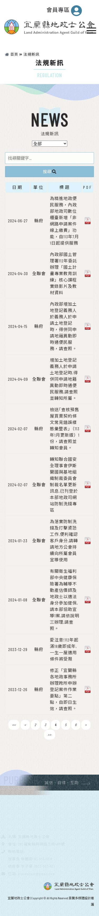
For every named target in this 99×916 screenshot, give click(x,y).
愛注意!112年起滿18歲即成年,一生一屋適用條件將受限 (64, 649)
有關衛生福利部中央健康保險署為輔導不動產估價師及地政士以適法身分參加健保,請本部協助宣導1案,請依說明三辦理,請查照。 (64, 599)
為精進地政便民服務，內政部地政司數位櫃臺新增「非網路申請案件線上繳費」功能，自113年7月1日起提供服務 (64, 220)
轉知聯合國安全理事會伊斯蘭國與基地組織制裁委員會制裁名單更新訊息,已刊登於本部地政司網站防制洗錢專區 (64, 485)
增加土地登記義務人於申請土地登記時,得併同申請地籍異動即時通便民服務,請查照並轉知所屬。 (64, 379)
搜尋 (49, 171)
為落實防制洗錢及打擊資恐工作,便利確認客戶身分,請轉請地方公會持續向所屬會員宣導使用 (64, 540)
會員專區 (64, 10)
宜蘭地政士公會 (19, 898)
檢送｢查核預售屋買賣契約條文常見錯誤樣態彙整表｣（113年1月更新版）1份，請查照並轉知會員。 (64, 428)
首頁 (11, 54)
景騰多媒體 (76, 898)
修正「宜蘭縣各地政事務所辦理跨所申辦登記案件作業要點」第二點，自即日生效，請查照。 (63, 689)
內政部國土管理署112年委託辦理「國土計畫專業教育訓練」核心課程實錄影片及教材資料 (63, 273)
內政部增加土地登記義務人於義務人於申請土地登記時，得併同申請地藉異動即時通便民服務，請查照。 (63, 326)
